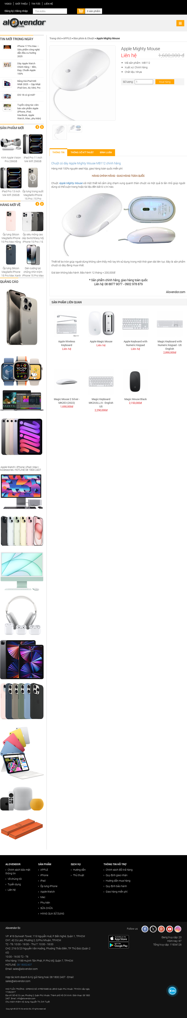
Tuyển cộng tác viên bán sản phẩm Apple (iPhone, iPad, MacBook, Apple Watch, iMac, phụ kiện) (29, 111)
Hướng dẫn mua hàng (117, 880)
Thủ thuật (77, 875)
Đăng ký (9, 11)
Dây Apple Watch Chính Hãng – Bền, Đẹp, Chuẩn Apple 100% (27, 68)
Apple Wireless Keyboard (66, 343)
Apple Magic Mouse (101, 341)
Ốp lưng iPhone (47, 886)
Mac (41, 897)
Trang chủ (55, 38)
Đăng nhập (21, 11)
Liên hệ (48, 3)
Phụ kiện (44, 902)
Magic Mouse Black (135, 399)
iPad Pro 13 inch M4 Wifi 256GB (11, 193)
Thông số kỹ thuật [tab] (82, 152)
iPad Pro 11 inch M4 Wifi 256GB (33, 159)
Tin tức (35, 3)
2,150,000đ (135, 403)
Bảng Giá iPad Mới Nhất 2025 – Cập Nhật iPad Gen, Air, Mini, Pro (29, 84)
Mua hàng (165, 81)
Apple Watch (46, 891)
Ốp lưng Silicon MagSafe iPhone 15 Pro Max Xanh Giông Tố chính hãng (11, 275)
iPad (41, 880)
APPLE (67, 38)
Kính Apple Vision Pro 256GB (11, 159)
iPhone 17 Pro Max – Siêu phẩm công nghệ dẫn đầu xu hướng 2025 (28, 51)
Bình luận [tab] (106, 152)
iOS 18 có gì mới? (26, 94)
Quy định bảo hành (115, 886)
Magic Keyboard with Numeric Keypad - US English (170, 345)
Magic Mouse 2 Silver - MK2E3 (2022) (67, 400)
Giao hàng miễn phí (115, 891)
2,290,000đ (101, 410)
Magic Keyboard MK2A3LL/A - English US (101, 402)
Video (8, 3)
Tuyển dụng (13, 884)
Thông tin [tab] (58, 152)
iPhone (43, 875)
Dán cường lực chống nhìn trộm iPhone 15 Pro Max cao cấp (33, 273)
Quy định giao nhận (115, 875)
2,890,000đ (169, 352)
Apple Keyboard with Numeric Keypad (135, 343)
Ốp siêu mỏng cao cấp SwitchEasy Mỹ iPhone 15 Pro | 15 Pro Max (33, 240)
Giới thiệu (21, 3)
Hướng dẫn (78, 869)
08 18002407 (24, 964)
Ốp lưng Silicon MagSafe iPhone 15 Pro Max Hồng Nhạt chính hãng (11, 240)
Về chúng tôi (13, 879)
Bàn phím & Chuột (83, 38)
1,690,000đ (66, 406)
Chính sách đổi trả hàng (118, 869)
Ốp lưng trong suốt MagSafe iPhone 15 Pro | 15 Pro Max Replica (32, 197)
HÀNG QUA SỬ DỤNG (51, 913)
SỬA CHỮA (45, 908)
